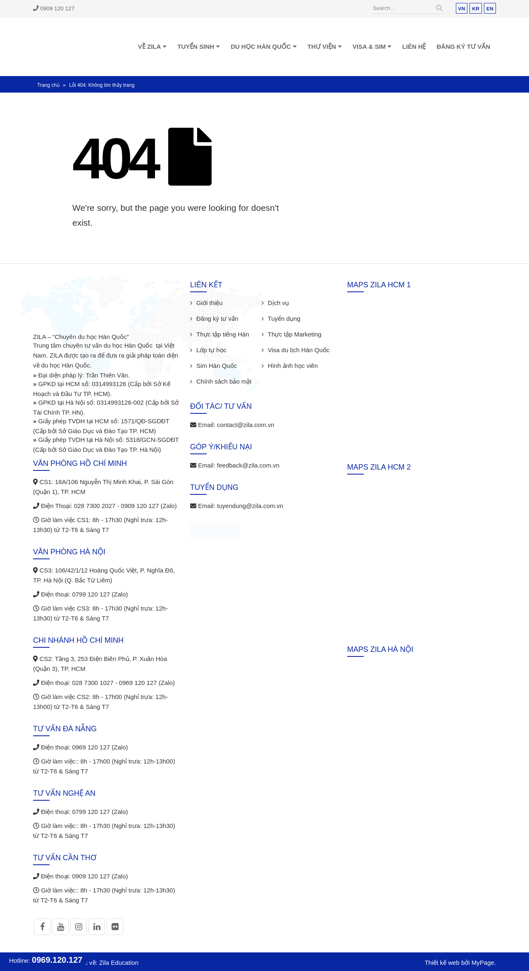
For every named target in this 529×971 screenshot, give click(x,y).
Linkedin (96, 927)
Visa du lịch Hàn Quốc (298, 349)
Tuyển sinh (195, 46)
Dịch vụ (278, 302)
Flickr (115, 927)
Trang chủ (48, 85)
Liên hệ (414, 46)
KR (475, 8)
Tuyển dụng (284, 318)
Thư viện (321, 46)
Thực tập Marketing (295, 334)
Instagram (78, 927)
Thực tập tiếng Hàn (222, 334)
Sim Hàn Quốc (216, 365)
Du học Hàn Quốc (261, 46)
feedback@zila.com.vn (248, 465)
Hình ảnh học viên (293, 365)
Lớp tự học (211, 349)
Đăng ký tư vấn (463, 46)
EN (489, 8)
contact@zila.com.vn (245, 424)
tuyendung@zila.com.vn (250, 505)
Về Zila (149, 46)
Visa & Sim (369, 46)
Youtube (60, 927)
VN (461, 8)
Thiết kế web (441, 962)
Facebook (42, 927)
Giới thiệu (209, 302)
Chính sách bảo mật (224, 381)
